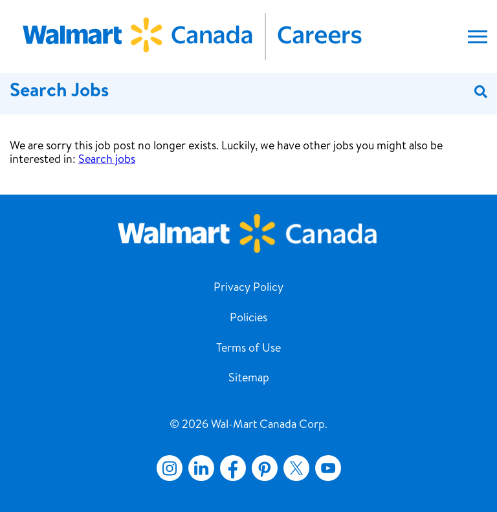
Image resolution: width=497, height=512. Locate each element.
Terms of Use (248, 349)
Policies (248, 319)
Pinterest (264, 468)
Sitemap (248, 379)
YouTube (328, 468)
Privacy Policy (248, 288)
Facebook (230, 468)
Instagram (169, 468)
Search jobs (106, 160)
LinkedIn (201, 468)
